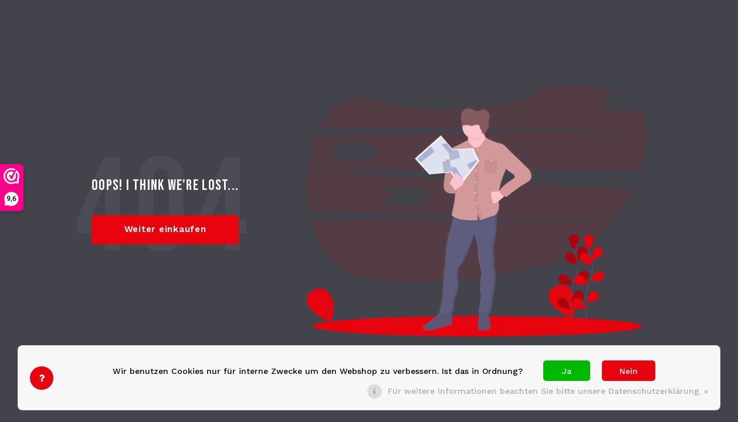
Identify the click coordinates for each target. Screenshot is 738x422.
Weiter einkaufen (165, 229)
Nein (628, 371)
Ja (566, 371)
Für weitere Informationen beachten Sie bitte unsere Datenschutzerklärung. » (548, 391)
